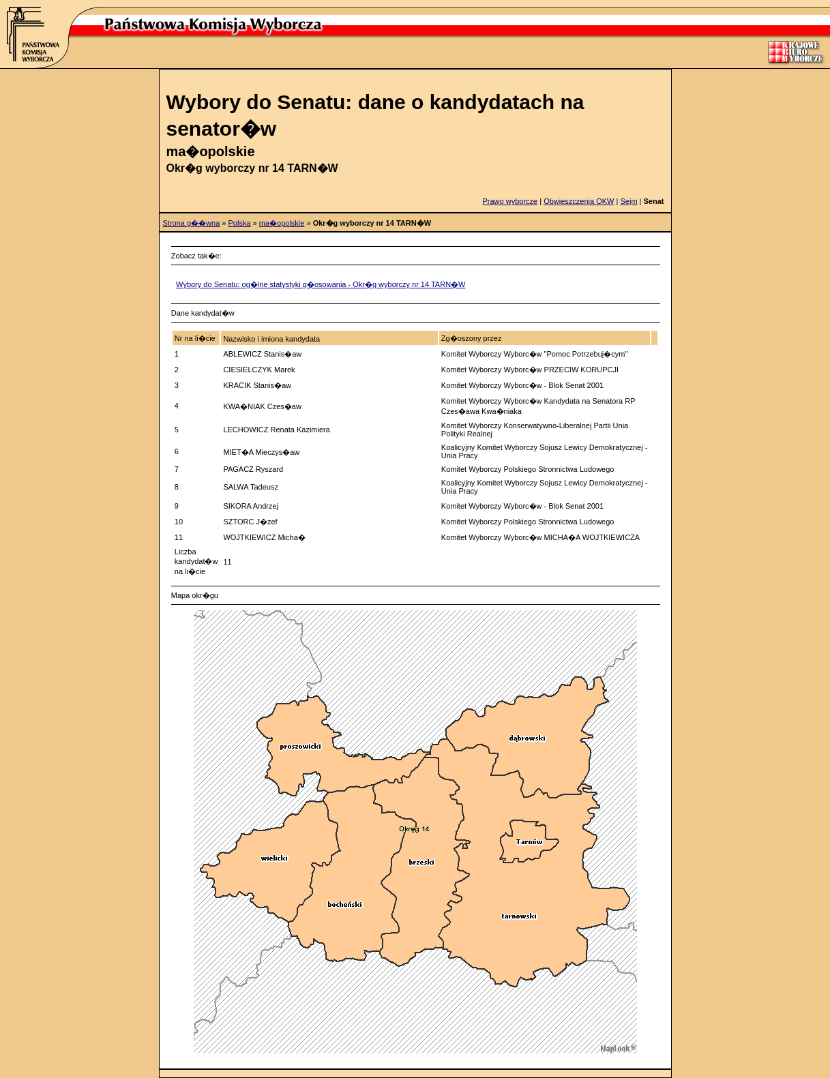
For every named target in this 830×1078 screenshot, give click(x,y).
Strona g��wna (191, 223)
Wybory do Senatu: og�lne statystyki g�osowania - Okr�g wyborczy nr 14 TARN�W (320, 284)
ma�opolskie (282, 223)
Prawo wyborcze (510, 201)
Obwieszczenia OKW (579, 201)
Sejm (628, 201)
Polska (239, 223)
